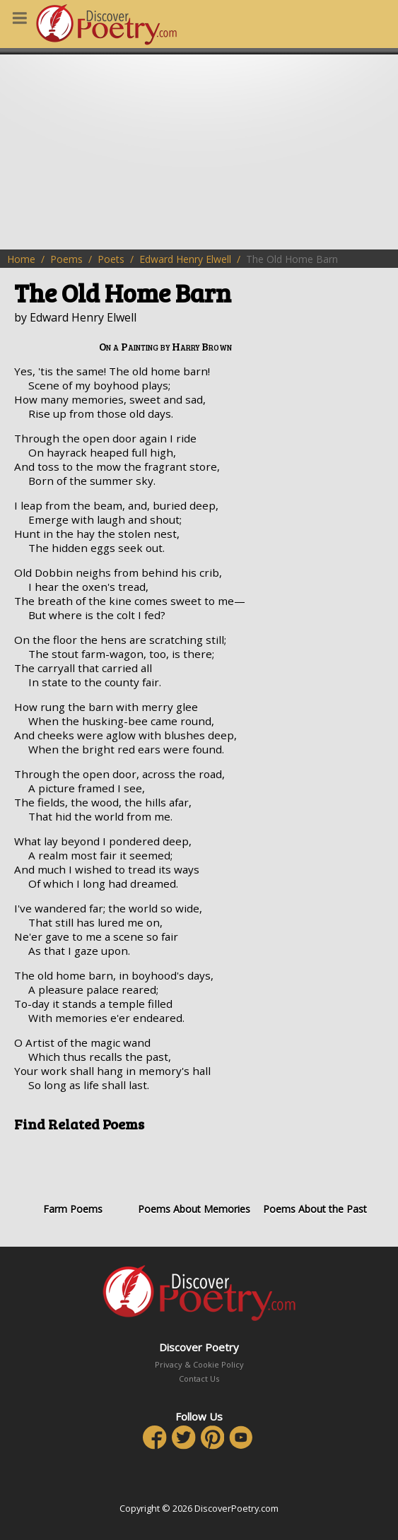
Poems (66, 259)
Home (21, 259)
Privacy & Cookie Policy (199, 1364)
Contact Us (199, 1378)
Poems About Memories (193, 1179)
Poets (111, 259)
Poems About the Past (315, 1179)
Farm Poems (72, 1179)
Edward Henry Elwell (185, 259)
